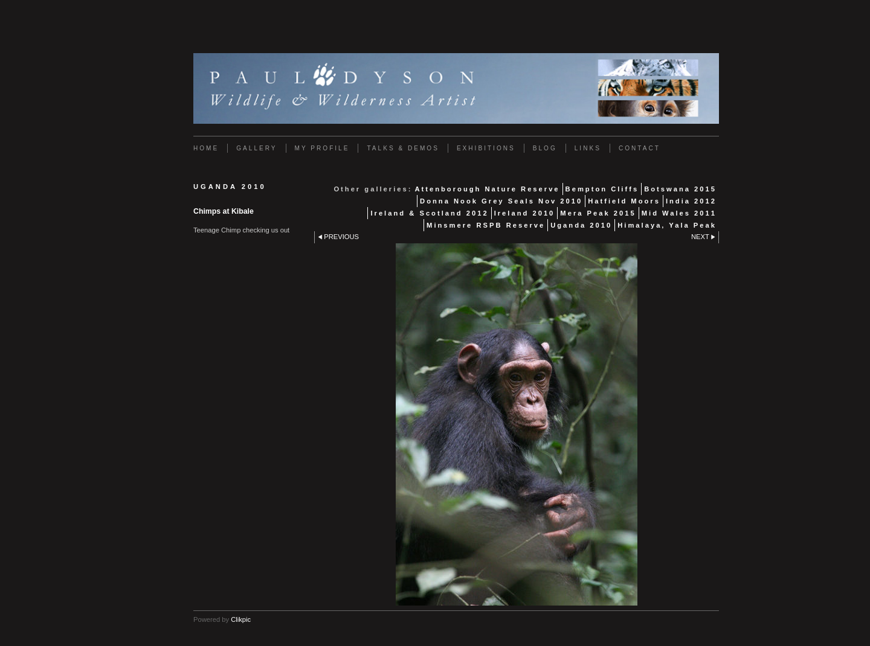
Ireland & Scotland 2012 (429, 213)
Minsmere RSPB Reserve (486, 225)
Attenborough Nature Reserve (486, 189)
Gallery (256, 148)
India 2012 (691, 201)
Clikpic (241, 619)
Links (588, 148)
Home (206, 148)
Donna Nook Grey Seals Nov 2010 (501, 201)
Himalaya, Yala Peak (667, 225)
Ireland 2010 (524, 213)
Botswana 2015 (680, 189)
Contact (639, 148)
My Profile (322, 148)
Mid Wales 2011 (679, 213)
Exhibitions (486, 148)
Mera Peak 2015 (598, 213)
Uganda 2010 (581, 225)
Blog (545, 148)
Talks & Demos (403, 148)
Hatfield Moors (624, 201)
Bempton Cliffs (602, 189)
